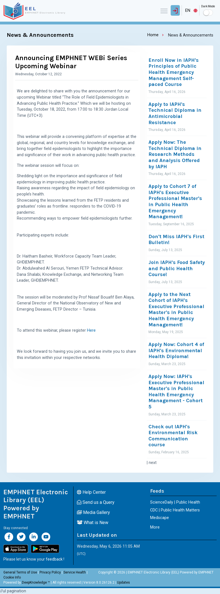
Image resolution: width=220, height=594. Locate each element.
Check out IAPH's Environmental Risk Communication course (173, 436)
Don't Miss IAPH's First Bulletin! (176, 240)
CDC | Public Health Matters (175, 510)
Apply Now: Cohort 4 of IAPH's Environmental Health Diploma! (176, 350)
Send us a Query (95, 502)
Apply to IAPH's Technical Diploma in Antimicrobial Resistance (174, 113)
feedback (54, 559)
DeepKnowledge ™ (36, 582)
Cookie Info (12, 577)
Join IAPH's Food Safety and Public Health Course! (176, 268)
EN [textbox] (187, 10)
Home (153, 35)
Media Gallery (93, 512)
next (153, 462)
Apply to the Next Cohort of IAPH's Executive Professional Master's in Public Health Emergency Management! (176, 310)
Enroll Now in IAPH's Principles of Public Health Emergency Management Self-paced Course (173, 72)
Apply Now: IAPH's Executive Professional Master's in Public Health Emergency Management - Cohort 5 (176, 392)
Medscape (159, 517)
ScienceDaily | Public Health (175, 502)
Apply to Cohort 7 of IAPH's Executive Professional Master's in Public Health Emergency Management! (175, 201)
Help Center (91, 492)
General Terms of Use (20, 572)
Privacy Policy (50, 572)
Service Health (74, 572)
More (155, 527)
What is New (92, 522)
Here (91, 330)
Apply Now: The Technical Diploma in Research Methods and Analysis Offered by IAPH (174, 154)
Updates (123, 582)
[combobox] (191, 10)
